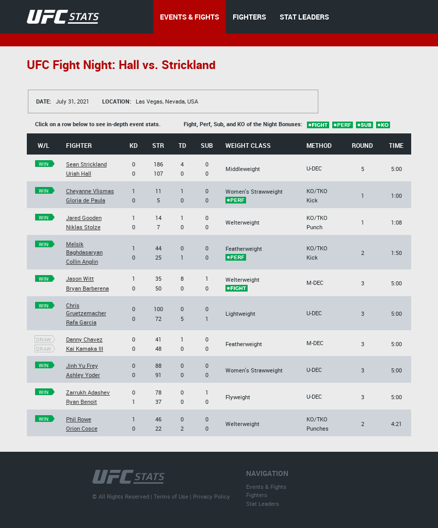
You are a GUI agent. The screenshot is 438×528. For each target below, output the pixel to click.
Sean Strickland (86, 164)
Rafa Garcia (81, 322)
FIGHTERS (249, 17)
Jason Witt (80, 278)
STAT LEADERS (304, 17)
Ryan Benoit (81, 401)
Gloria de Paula (85, 200)
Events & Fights (266, 486)
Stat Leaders (262, 503)
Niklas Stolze (83, 227)
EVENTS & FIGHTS (189, 17)
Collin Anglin (82, 261)
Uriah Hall (78, 173)
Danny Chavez (84, 339)
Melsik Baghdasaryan (84, 248)
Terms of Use (171, 496)
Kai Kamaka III (84, 348)
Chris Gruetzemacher (86, 309)
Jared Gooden (84, 218)
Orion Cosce (82, 428)
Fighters (256, 495)
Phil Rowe (78, 419)
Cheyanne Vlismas (90, 191)
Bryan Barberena (87, 288)
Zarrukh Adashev (88, 392)
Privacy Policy (211, 496)
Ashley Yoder (83, 375)
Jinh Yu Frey (82, 365)
